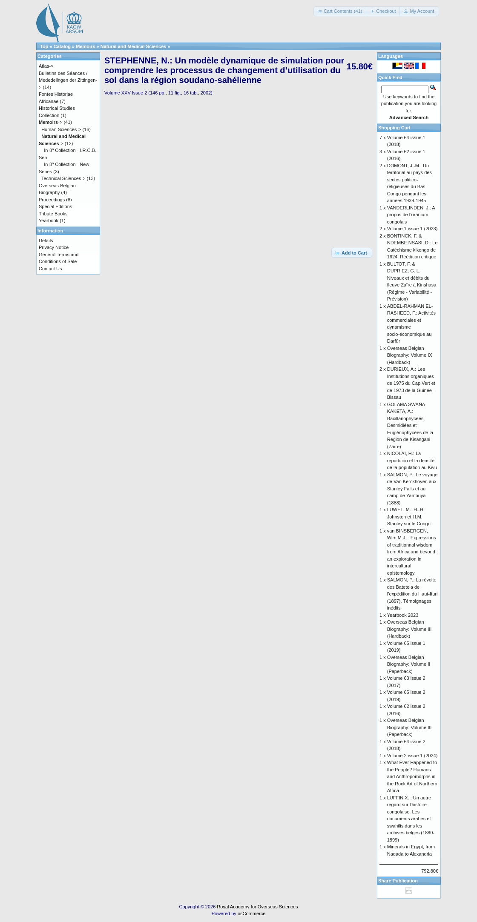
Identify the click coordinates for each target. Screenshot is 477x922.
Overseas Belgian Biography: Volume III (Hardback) (409, 629)
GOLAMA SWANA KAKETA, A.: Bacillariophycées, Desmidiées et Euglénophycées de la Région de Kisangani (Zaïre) (410, 425)
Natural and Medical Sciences (134, 46)
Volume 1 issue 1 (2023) (412, 228)
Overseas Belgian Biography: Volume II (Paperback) (409, 664)
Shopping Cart (394, 127)
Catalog (62, 46)
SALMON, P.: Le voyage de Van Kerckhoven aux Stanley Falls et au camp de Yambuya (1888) (412, 488)
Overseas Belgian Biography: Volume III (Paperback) (409, 727)
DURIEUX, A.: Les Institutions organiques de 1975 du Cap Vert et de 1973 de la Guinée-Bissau (411, 383)
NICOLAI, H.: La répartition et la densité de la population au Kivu (412, 460)
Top (44, 46)
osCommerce (251, 913)
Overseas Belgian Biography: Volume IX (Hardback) (409, 355)
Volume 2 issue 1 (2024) (412, 755)
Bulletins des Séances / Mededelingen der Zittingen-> (68, 80)
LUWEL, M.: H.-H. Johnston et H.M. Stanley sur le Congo (409, 516)
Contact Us (50, 268)
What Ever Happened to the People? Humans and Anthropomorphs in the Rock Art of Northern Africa (412, 776)
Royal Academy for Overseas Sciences (257, 906)
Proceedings (52, 199)
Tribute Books (53, 213)
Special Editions (55, 206)
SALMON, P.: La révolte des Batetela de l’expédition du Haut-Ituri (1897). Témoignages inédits (412, 593)
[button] (340, 11)
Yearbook (48, 220)
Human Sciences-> (61, 129)
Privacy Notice (54, 247)
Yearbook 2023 (403, 615)
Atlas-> (46, 66)
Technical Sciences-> (63, 178)
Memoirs (85, 46)
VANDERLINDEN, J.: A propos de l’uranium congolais (411, 214)
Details (46, 240)
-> (50, 122)
